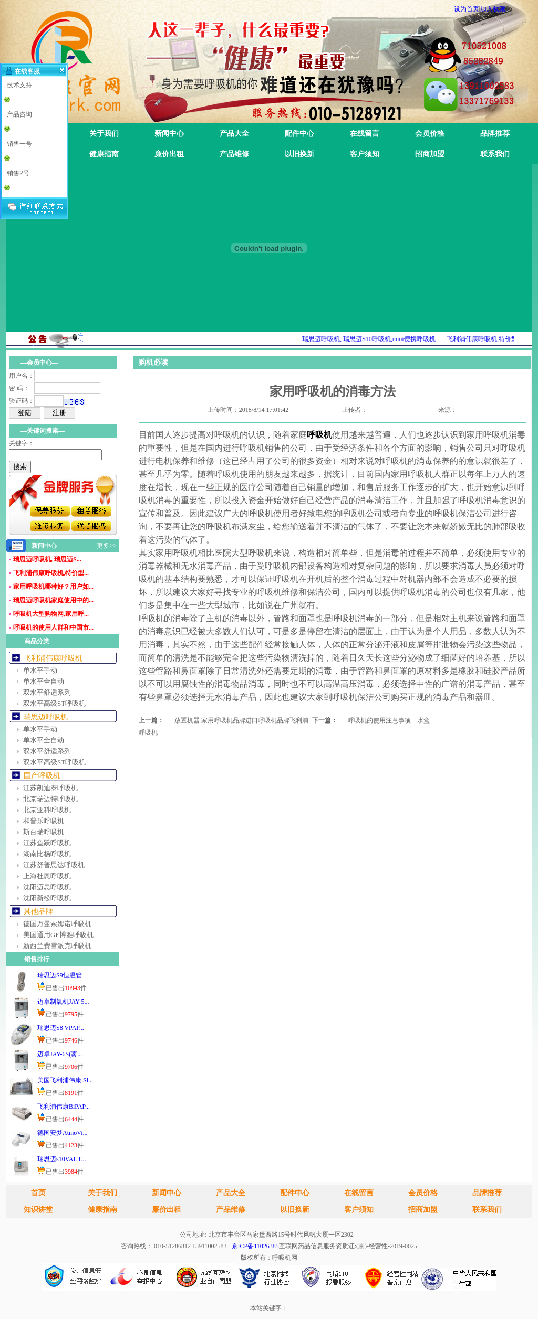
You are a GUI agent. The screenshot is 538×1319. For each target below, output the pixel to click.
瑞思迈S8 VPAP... (60, 1027)
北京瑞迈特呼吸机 (50, 799)
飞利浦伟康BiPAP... (63, 1106)
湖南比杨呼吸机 (47, 854)
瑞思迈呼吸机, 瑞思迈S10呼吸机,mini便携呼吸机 (377, 339)
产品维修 (234, 154)
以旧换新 (299, 154)
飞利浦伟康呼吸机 (53, 658)
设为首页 (466, 9)
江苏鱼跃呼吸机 (47, 843)
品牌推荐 (495, 133)
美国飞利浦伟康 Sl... (65, 1080)
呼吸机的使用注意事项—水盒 (389, 720)
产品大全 (234, 133)
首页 (38, 1193)
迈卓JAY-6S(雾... (59, 1054)
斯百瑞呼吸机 (43, 832)
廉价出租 (169, 154)
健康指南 (104, 154)
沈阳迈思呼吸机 (47, 887)
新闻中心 (169, 133)
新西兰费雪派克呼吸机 (57, 946)
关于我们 (104, 133)
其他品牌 (38, 912)
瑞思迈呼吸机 (46, 717)
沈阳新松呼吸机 (47, 898)
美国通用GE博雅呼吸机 (58, 935)
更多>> (107, 545)
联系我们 (495, 154)
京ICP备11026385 (255, 1246)
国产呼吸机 (42, 776)
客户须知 (364, 154)
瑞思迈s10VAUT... (61, 1159)
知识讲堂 (38, 1210)
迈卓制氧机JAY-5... (63, 1001)
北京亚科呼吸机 (47, 810)
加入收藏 (492, 9)
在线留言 (364, 133)
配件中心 (299, 133)
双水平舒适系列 (47, 692)
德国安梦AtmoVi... (62, 1132)
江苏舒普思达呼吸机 (54, 865)
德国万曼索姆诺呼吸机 (57, 924)
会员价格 (429, 133)
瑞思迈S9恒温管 (59, 975)
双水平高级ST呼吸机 (54, 703)
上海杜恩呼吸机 (47, 876)
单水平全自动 (43, 681)
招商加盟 (429, 154)
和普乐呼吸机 (43, 821)
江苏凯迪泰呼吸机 (50, 788)
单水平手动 (40, 670)
